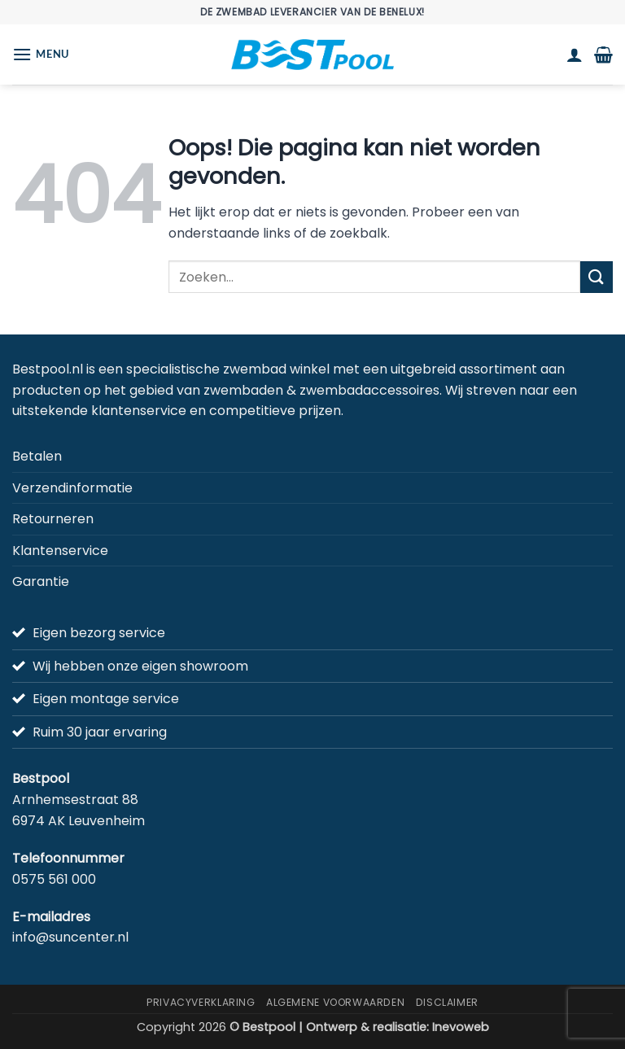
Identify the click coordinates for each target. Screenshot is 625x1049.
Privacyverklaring (200, 1002)
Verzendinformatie (72, 488)
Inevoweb (460, 1027)
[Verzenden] (596, 277)
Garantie (40, 581)
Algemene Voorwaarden (335, 1002)
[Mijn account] (574, 54)
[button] (40, 54)
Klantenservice (60, 550)
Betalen (37, 456)
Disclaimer (447, 1002)
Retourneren (53, 518)
